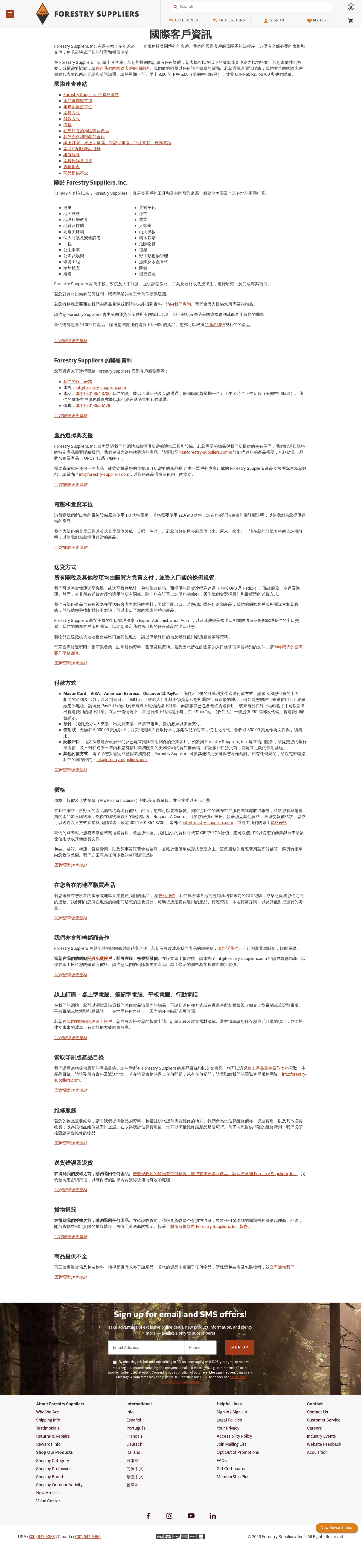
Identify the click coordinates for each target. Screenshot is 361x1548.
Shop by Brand (49, 1476)
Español (133, 1420)
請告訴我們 (228, 948)
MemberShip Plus (233, 1476)
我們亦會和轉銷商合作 (84, 136)
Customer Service (324, 1420)
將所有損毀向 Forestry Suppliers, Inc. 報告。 (211, 1226)
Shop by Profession (54, 1468)
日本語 (132, 1460)
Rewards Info (48, 1444)
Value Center (48, 1501)
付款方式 (71, 118)
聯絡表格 (279, 822)
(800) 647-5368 (41, 1536)
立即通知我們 (282, 1267)
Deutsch (134, 1444)
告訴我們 (167, 895)
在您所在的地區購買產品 (86, 130)
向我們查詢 (180, 304)
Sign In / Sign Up (232, 1412)
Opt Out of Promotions (238, 1452)
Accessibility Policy (234, 1436)
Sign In (273, 21)
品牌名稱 (212, 324)
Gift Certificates (231, 1468)
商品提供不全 (75, 173)
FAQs (222, 1460)
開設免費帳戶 (99, 958)
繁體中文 (134, 1476)
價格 (67, 124)
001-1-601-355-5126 (93, 405)
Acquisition (317, 1452)
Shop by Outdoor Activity (59, 1484)
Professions (229, 21)
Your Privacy (228, 1428)
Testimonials (47, 1428)
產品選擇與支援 (77, 100)
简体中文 (134, 1468)
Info (130, 1412)
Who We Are (47, 1412)
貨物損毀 (71, 166)
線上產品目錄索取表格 (268, 1068)
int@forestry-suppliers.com (101, 387)
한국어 (132, 1484)
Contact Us (317, 1412)
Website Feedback (324, 1444)
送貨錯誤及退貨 (77, 160)
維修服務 (71, 154)
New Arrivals (48, 1492)
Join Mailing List (231, 1444)
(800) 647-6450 (87, 1536)
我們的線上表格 (77, 381)
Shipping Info (48, 1420)
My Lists (319, 21)
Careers (314, 1428)
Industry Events (321, 1436)
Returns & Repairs (53, 1436)
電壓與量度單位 (77, 106)
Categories (184, 21)
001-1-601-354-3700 (93, 393)
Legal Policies (229, 1420)
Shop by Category (52, 1460)
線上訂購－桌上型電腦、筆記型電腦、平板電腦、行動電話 (117, 142)
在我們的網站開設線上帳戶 (87, 1021)
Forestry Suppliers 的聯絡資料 (91, 94)
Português (136, 1428)
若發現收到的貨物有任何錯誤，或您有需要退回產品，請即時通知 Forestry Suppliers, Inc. (215, 1173)
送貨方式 (71, 112)
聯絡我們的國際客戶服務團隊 (122, 68)
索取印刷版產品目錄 (82, 148)
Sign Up (239, 1347)
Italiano (133, 1452)
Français (134, 1436)
